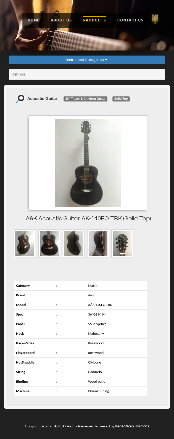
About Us (61, 20)
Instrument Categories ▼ (87, 60)
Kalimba (18, 74)
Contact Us (130, 20)
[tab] (87, 74)
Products (94, 20)
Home (34, 20)
